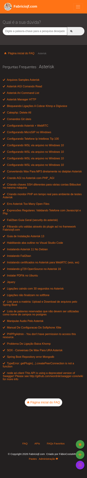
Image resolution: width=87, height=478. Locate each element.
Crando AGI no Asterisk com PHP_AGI (28, 178)
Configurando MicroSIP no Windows (27, 132)
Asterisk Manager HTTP (19, 99)
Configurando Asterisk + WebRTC (25, 125)
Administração (48, 458)
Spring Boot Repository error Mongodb (28, 356)
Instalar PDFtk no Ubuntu (20, 275)
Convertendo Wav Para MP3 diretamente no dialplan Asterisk (42, 171)
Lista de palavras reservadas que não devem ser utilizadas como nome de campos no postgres (41, 313)
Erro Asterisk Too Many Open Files (26, 203)
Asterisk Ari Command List (21, 92)
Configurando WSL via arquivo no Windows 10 (33, 145)
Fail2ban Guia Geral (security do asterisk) (30, 220)
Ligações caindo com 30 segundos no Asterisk (33, 288)
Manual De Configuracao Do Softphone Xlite (32, 327)
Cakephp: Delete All (17, 112)
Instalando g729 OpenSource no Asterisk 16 (32, 269)
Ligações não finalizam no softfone (26, 295)
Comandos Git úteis (17, 119)
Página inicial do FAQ (19, 53)
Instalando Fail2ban (17, 255)
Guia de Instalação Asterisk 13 (23, 236)
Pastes (33, 458)
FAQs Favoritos (56, 443)
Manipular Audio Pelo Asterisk (23, 321)
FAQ (25, 443)
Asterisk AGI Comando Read (22, 86)
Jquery (9, 282)
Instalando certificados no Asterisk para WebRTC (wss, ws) (41, 262)
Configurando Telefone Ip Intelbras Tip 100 (31, 138)
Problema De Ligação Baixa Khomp (27, 343)
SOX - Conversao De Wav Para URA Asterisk (33, 350)
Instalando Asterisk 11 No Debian (25, 249)
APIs (37, 443)
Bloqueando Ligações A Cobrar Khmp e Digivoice (35, 106)
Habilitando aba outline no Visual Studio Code (33, 242)
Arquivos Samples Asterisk (21, 79)
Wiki (24, 6)
